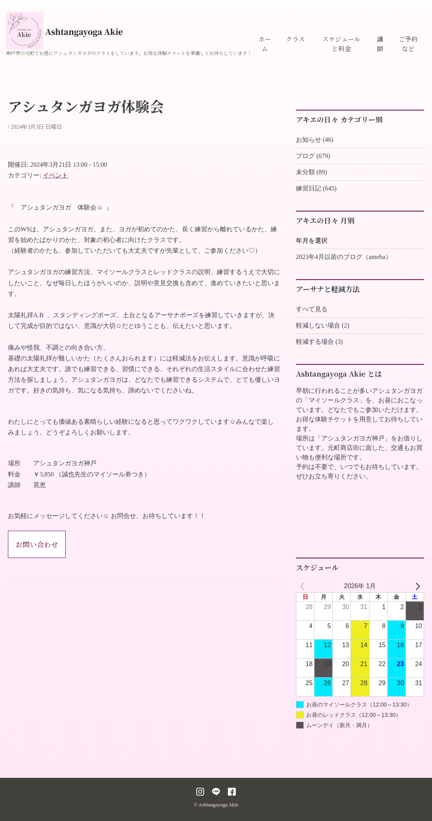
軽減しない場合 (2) (322, 325)
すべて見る (312, 309)
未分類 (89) (311, 172)
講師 (380, 43)
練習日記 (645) (316, 188)
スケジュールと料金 (341, 43)
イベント (55, 175)
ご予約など (408, 43)
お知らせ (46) (314, 139)
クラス (295, 39)
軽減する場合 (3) (319, 341)
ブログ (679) (313, 155)
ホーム (264, 43)
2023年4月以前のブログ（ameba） (344, 256)
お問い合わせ (36, 544)
